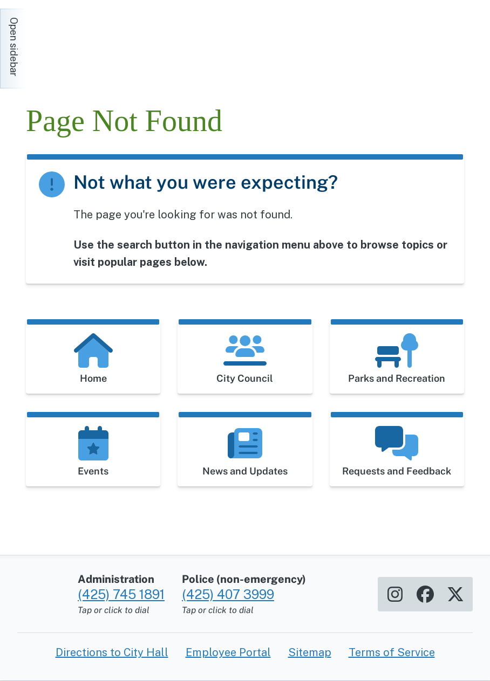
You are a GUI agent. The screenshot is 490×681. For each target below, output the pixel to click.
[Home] (123, 43)
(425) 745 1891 (121, 594)
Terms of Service (392, 652)
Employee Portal (228, 652)
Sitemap (309, 652)
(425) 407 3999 (228, 594)
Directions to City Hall (112, 652)
